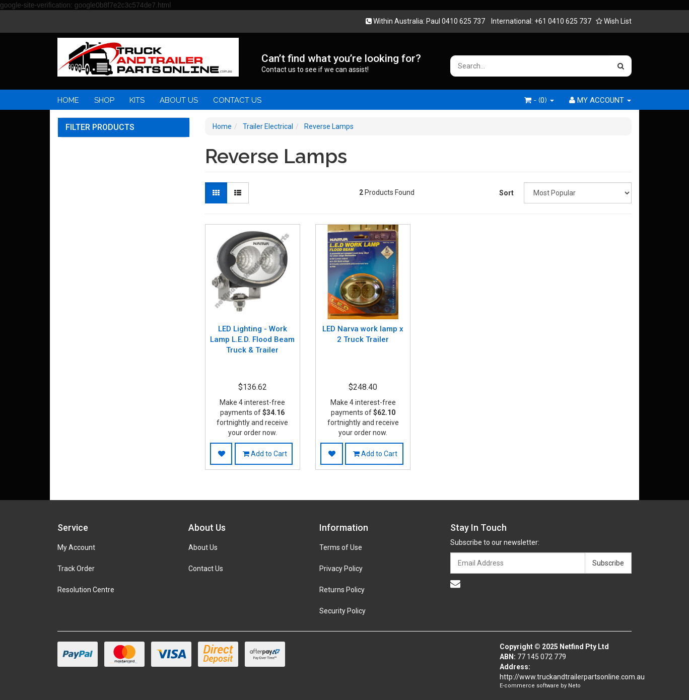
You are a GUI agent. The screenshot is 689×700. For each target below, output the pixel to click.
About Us (203, 547)
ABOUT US (179, 100)
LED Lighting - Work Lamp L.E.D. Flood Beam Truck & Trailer (252, 339)
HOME (68, 100)
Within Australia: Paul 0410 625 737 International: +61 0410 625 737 (481, 21)
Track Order (76, 569)
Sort (506, 193)
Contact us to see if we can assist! (315, 69)
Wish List (614, 21)
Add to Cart (265, 454)
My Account (76, 547)
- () (539, 100)
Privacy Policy (341, 569)
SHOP (104, 100)
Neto (574, 685)
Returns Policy (342, 590)
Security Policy (342, 611)
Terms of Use (340, 547)
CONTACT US (237, 100)
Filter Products (99, 127)
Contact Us (205, 569)
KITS (137, 100)
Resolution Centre (85, 590)
